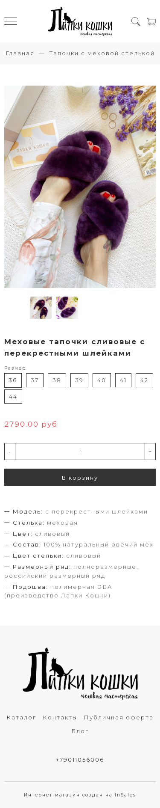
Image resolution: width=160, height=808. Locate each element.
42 (144, 380)
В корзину (80, 477)
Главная (20, 53)
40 (101, 380)
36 (13, 380)
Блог (80, 731)
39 (79, 380)
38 (56, 380)
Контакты (60, 717)
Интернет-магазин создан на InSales (80, 795)
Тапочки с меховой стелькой (102, 53)
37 (35, 380)
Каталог (21, 717)
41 (123, 380)
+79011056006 (80, 759)
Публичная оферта (119, 717)
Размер (15, 368)
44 (13, 396)
